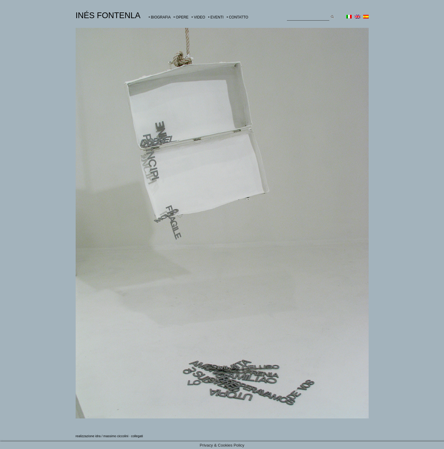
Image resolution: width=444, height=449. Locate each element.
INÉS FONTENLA (108, 15)
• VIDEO (198, 17)
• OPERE (181, 17)
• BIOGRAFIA (159, 17)
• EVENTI (216, 17)
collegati (137, 436)
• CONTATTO (237, 17)
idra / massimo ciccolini (112, 436)
